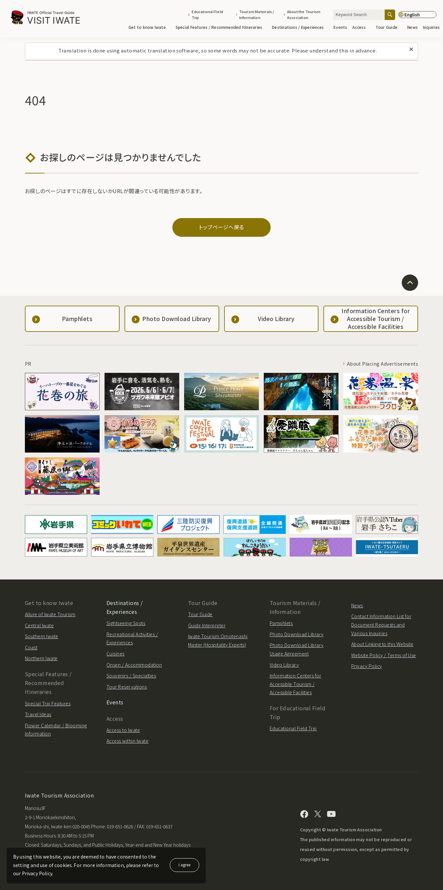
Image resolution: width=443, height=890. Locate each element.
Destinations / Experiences (300, 27)
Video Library (284, 664)
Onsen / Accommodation (134, 664)
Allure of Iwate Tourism (50, 614)
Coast (31, 647)
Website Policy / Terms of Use (383, 655)
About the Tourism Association (304, 14)
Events (340, 27)
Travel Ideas (38, 714)
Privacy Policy (366, 666)
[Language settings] (417, 14)
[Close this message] (411, 49)
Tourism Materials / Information (256, 14)
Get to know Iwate (149, 27)
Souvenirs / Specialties (131, 675)
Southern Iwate (41, 636)
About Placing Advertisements (382, 363)
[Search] (390, 15)
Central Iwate (39, 625)
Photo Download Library (297, 634)
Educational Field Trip (207, 14)
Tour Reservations (126, 686)
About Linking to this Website (382, 644)
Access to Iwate (123, 730)
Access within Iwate (127, 741)
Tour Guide (389, 27)
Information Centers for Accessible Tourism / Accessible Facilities (295, 684)
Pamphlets (281, 623)
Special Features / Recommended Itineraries (221, 27)
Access (361, 27)
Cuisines (115, 653)
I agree (184, 864)
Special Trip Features (47, 703)
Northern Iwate (41, 658)
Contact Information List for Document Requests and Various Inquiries (381, 624)
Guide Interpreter (206, 625)
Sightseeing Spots (125, 623)
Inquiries (431, 27)
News (412, 27)
